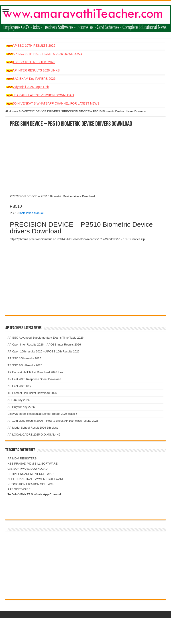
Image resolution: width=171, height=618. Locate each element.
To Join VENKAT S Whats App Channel (34, 494)
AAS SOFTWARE (19, 489)
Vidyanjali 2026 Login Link (31, 87)
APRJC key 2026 (19, 400)
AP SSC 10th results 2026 (24, 358)
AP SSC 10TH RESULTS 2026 (34, 45)
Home (10, 111)
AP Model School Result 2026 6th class (33, 427)
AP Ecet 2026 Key (19, 386)
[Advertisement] (85, 161)
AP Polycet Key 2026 (21, 407)
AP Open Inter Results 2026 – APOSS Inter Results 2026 (44, 344)
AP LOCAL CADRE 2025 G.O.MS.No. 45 (34, 434)
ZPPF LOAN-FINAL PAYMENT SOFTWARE (36, 479)
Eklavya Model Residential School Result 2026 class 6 (42, 413)
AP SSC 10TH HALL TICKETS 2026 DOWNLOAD (47, 54)
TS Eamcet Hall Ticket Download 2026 (32, 393)
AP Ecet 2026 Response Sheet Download (34, 379)
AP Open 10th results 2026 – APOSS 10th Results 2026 (43, 351)
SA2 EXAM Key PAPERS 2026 (34, 78)
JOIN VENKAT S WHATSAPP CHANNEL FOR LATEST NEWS (56, 103)
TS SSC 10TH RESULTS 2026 (34, 62)
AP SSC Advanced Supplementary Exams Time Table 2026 (45, 337)
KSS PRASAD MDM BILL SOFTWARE (32, 463)
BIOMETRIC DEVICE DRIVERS (39, 111)
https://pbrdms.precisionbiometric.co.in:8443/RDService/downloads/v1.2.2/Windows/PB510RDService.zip (77, 239)
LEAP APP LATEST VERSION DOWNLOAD (43, 95)
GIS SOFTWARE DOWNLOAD (27, 468)
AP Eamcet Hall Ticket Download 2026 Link (35, 372)
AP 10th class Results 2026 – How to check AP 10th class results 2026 (53, 420)
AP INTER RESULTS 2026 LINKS (36, 70)
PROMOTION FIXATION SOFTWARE (32, 484)
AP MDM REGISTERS (22, 458)
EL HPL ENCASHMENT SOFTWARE (31, 474)
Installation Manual (31, 213)
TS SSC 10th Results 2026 (25, 365)
